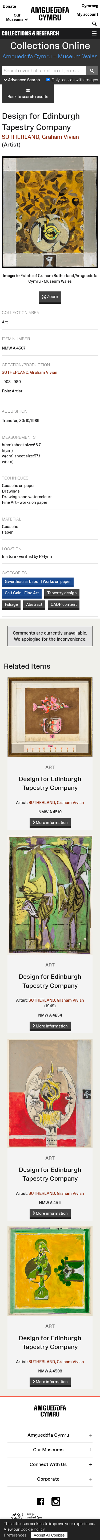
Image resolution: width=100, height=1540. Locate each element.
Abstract (34, 604)
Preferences (15, 1535)
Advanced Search (22, 80)
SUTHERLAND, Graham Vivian (40, 137)
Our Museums (17, 17)
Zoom (50, 296)
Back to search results (27, 93)
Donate (9, 6)
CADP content (64, 604)
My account (87, 14)
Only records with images (74, 80)
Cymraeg (90, 5)
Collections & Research (30, 33)
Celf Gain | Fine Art (22, 593)
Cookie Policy (33, 1529)
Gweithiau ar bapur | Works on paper (38, 581)
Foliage (11, 604)
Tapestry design (62, 593)
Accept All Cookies (49, 1535)
